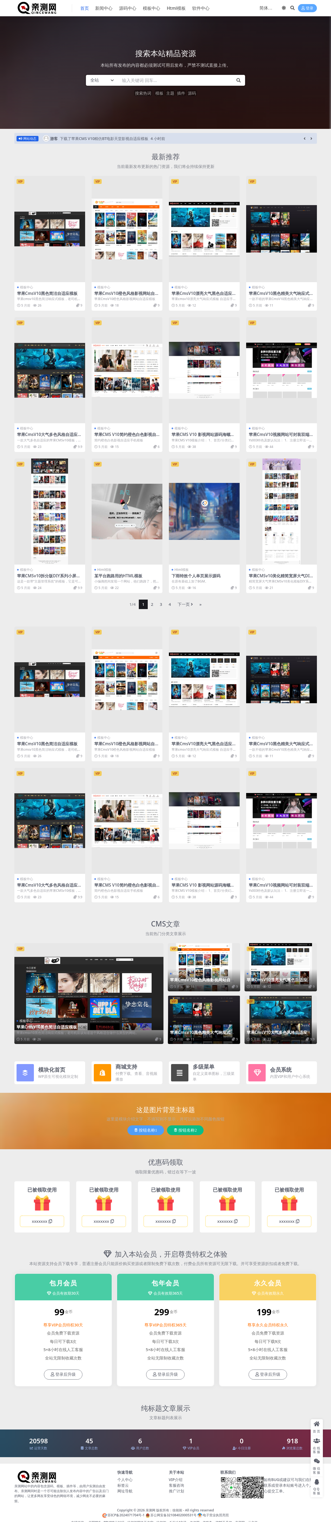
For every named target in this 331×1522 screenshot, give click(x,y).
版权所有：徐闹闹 (169, 1510)
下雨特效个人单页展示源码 (196, 575)
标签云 (123, 1485)
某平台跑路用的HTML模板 (118, 575)
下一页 (185, 604)
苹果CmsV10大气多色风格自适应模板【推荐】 (49, 437)
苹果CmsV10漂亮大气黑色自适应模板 (204, 296)
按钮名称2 (185, 1130)
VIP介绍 (175, 1479)
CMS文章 (165, 924)
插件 (181, 93)
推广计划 (176, 1491)
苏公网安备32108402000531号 (171, 1515)
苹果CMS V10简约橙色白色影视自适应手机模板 (125, 437)
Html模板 (104, 569)
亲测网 (150, 1510)
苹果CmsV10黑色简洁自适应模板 (47, 293)
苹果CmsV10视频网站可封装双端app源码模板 (280, 437)
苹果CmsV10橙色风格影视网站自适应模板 (126, 296)
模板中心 (26, 287)
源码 (192, 93)
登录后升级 (63, 1374)
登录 (307, 8)
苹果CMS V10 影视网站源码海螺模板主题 (203, 437)
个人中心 (125, 1479)
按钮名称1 (145, 1130)
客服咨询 (176, 1485)
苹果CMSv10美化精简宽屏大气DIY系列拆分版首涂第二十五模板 (280, 578)
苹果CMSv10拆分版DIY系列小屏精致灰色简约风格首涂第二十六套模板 (49, 578)
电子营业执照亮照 (213, 1515)
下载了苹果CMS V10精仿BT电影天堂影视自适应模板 (104, 138)
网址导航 (125, 1491)
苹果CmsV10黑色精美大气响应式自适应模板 (281, 296)
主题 (170, 93)
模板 (159, 93)
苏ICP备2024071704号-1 (123, 1515)
